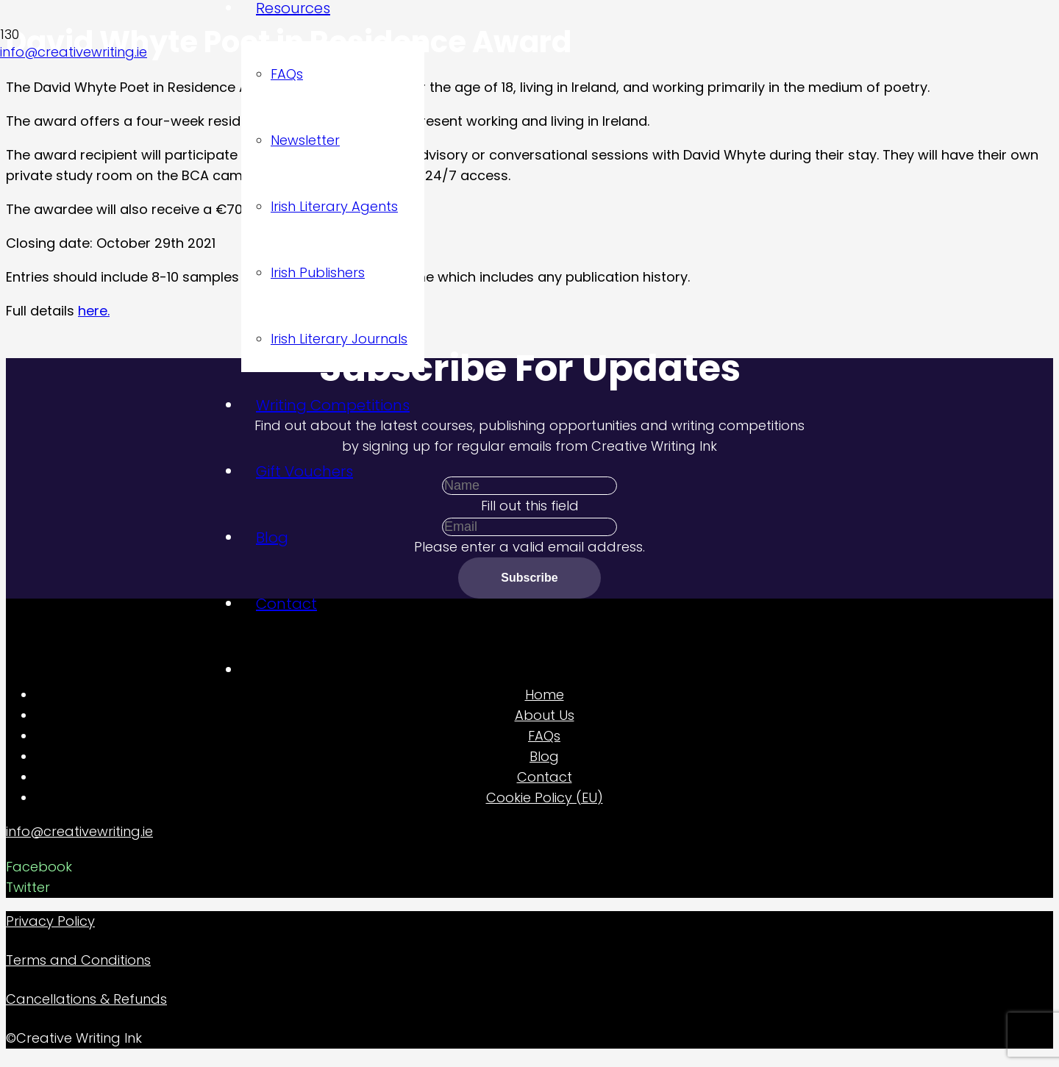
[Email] (529, 527)
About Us (544, 715)
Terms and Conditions (78, 960)
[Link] (106, 136)
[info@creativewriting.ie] (529, 831)
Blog (544, 756)
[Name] (529, 486)
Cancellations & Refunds (86, 999)
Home (544, 694)
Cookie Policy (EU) (544, 797)
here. (94, 310)
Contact (544, 777)
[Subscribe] (529, 577)
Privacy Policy (50, 921)
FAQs (544, 736)
